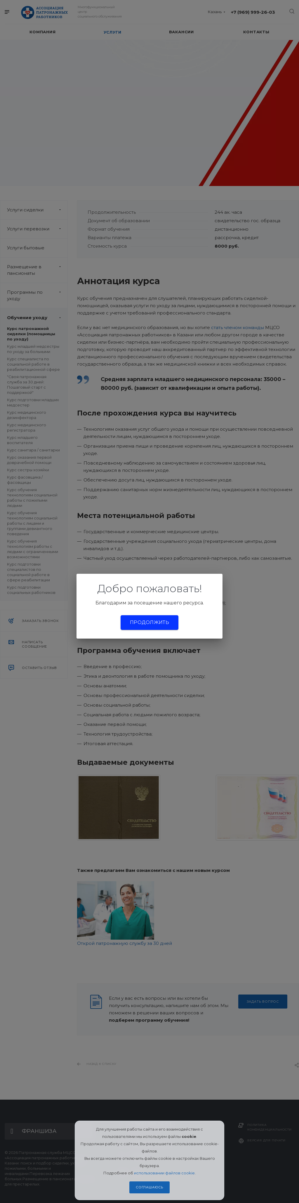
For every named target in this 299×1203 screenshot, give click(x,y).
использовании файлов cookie (164, 1173)
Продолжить (149, 622)
